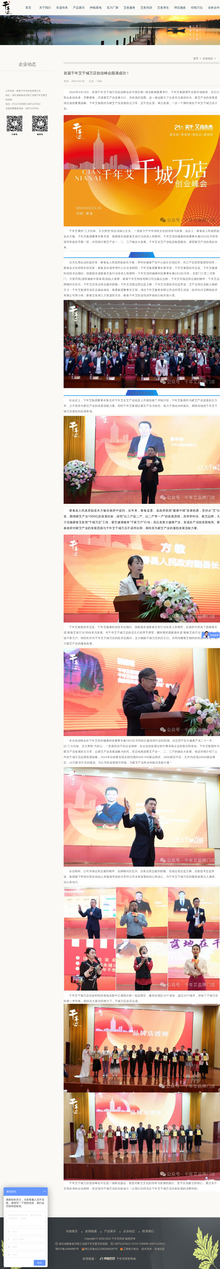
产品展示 (79, 7)
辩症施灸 (180, 7)
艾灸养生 (163, 7)
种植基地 (96, 7)
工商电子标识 (129, 1248)
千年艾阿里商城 (118, 1259)
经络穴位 (197, 7)
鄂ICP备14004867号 (67, 1248)
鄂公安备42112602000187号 (100, 1248)
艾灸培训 (146, 7)
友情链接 (91, 1231)
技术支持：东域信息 (153, 1248)
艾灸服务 (129, 7)
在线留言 (72, 1231)
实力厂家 (112, 7)
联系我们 (148, 1231)
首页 (28, 7)
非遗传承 (62, 7)
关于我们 (45, 7)
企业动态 (129, 1231)
